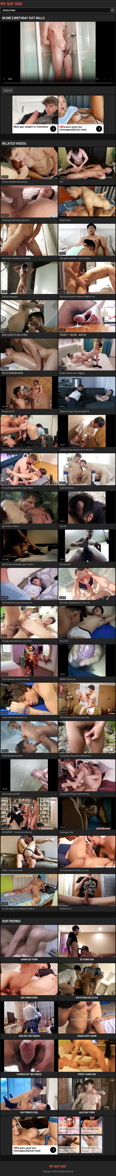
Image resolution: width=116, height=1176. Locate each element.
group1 (9, 90)
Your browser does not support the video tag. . (58, 54)
